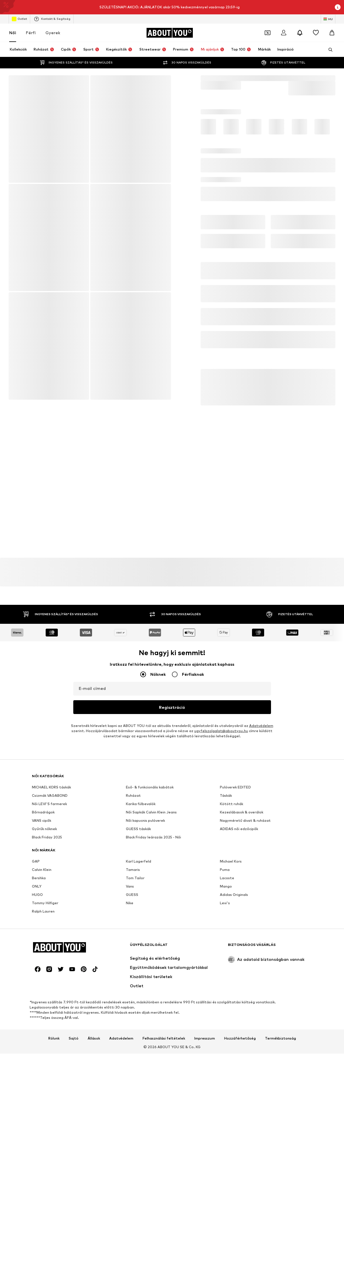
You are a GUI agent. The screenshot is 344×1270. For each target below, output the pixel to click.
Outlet (19, 19)
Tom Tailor (135, 878)
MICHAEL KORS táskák (51, 787)
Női (12, 32)
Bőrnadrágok (43, 812)
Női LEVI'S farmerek (49, 804)
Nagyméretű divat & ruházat (245, 821)
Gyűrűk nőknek (44, 829)
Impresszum (204, 1039)
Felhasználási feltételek (164, 1039)
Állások (94, 1039)
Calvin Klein (41, 870)
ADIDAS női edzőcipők (239, 829)
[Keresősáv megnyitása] (328, 49)
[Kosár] (331, 32)
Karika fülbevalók (140, 804)
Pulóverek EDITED (235, 787)
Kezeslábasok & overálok (241, 812)
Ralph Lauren (43, 911)
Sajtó (73, 1039)
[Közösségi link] (37, 969)
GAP (36, 861)
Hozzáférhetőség (240, 1039)
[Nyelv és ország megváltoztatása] (328, 19)
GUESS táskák (138, 829)
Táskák (226, 796)
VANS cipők (41, 821)
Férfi (31, 32)
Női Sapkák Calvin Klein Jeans (151, 812)
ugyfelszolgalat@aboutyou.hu (221, 731)
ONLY (36, 886)
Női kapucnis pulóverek (145, 821)
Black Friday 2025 (47, 837)
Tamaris (133, 870)
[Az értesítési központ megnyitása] (299, 33)
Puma (225, 870)
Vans (130, 886)
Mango (226, 886)
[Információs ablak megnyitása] (338, 7)
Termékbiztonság (280, 1039)
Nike (129, 903)
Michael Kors (231, 861)
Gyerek (52, 32)
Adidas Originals (234, 895)
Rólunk (53, 1039)
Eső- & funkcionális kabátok (150, 787)
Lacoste (227, 878)
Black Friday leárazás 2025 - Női (153, 837)
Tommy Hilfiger (45, 903)
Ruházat (133, 796)
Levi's (225, 903)
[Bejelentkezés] (283, 32)
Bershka (39, 878)
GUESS (132, 895)
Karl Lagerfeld (138, 861)
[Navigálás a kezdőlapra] (170, 33)
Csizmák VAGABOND (50, 796)
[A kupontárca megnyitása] (267, 32)
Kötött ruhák (231, 804)
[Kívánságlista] (315, 32)
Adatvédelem (261, 726)
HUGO (37, 895)
